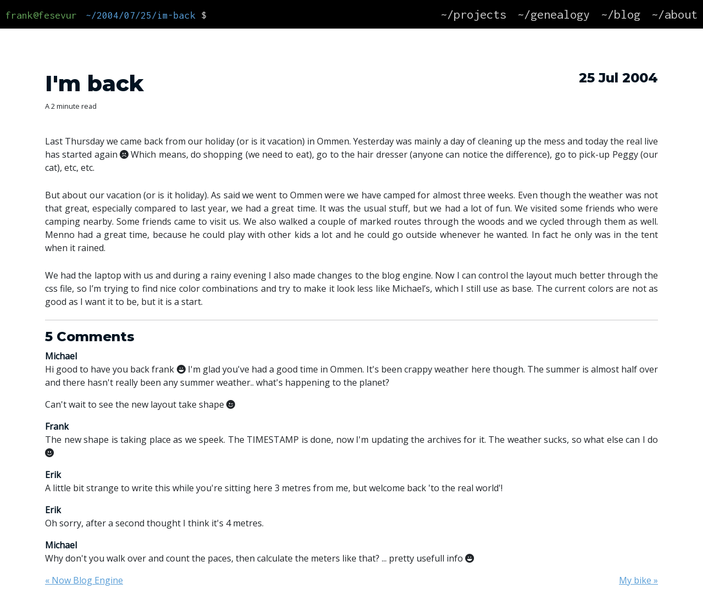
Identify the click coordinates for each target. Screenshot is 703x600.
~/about (674, 14)
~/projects (473, 14)
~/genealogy (553, 14)
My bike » (638, 580)
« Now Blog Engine (84, 580)
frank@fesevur (41, 15)
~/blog (620, 14)
